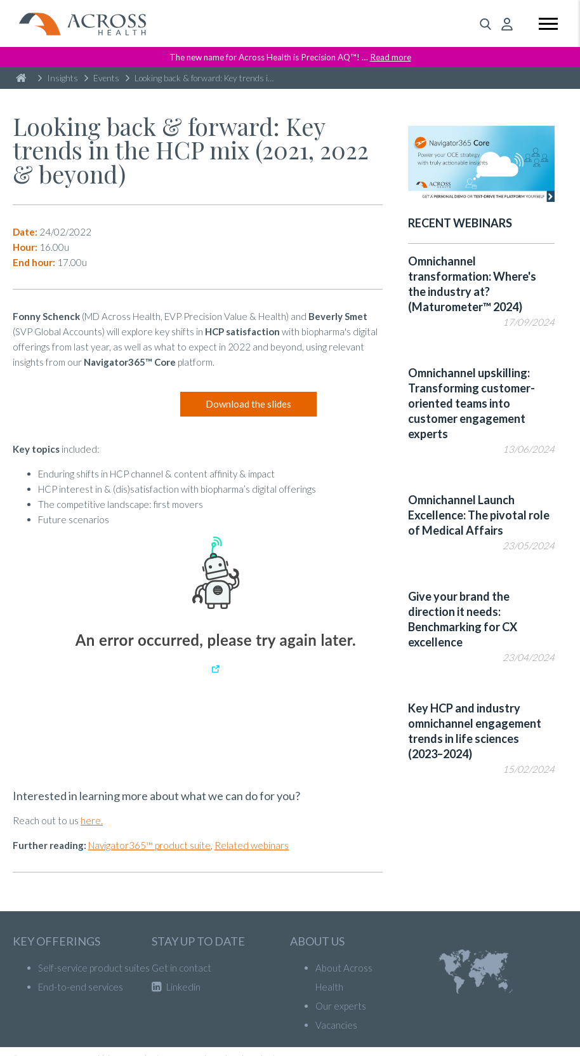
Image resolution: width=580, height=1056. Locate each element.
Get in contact (181, 967)
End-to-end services (80, 987)
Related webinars (251, 845)
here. (92, 820)
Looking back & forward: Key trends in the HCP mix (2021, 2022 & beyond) (203, 78)
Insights (58, 78)
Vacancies (336, 1025)
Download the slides (248, 404)
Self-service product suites (94, 967)
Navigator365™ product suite (149, 845)
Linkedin (176, 987)
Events (101, 78)
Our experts (340, 1006)
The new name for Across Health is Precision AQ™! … (290, 57)
